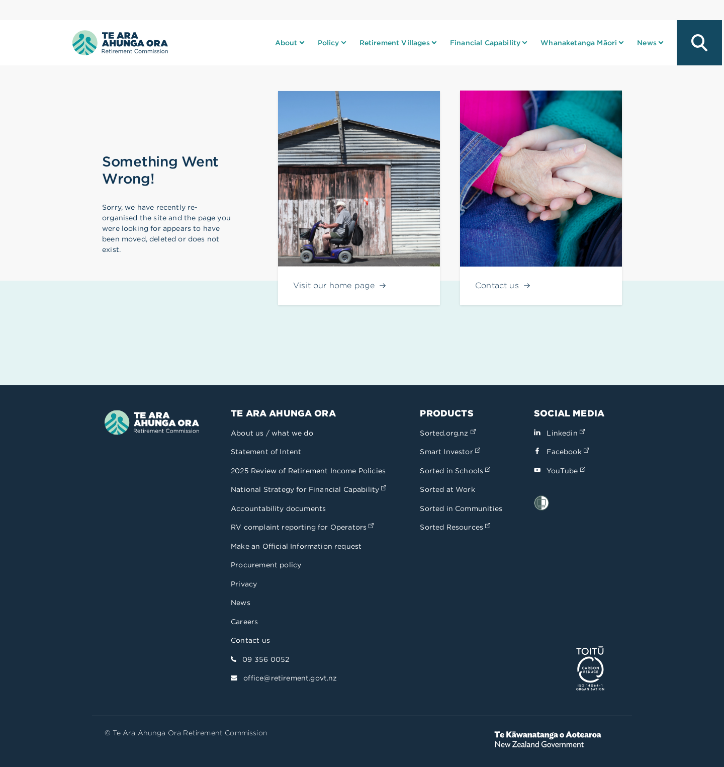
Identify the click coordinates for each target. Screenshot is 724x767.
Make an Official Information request (296, 546)
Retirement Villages (394, 43)
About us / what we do (272, 433)
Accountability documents (278, 508)
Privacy (244, 584)
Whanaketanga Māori (578, 43)
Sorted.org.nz (447, 433)
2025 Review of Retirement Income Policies (308, 471)
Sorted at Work (447, 489)
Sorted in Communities (461, 508)
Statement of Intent (266, 452)
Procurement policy (266, 565)
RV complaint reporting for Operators (302, 527)
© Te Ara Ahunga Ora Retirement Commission (186, 733)
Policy (328, 43)
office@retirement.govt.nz (290, 678)
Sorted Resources (455, 527)
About (286, 43)
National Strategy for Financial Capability (308, 489)
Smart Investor (450, 452)
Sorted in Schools (455, 471)
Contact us (250, 640)
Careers (244, 622)
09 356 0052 (265, 659)
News (647, 43)
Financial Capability (485, 43)
